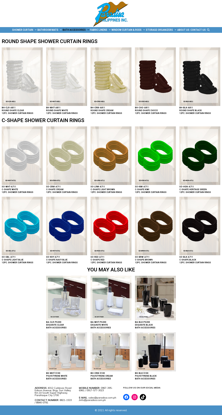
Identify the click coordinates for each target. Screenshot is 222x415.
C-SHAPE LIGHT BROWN (103, 189)
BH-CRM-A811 (98, 107)
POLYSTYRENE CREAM (102, 376)
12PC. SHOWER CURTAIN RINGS (17, 113)
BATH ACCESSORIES (76, 30)
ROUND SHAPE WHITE (57, 110)
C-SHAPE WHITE (10, 189)
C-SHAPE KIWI (142, 189)
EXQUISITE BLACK (144, 325)
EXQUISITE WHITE (99, 325)
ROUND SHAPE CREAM (102, 110)
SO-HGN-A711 (186, 186)
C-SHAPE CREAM (54, 189)
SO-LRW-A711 (98, 186)
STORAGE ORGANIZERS (161, 30)
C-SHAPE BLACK (187, 260)
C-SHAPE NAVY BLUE (56, 260)
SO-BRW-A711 (142, 257)
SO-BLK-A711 (186, 257)
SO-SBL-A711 (9, 257)
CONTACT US (198, 29)
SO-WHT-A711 (9, 186)
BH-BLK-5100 (141, 373)
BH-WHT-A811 (53, 107)
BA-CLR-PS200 (53, 322)
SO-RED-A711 (97, 257)
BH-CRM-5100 (98, 373)
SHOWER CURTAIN (24, 30)
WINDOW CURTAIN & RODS (128, 30)
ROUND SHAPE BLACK (190, 110)
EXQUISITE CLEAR (55, 325)
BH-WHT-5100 (53, 373)
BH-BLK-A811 (186, 107)
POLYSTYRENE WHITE (56, 376)
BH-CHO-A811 (142, 107)
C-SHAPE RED (97, 260)
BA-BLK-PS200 (142, 322)
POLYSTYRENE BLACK (146, 376)
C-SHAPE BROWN (144, 260)
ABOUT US (183, 29)
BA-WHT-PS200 (98, 322)
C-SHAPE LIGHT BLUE (12, 260)
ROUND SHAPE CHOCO (146, 110)
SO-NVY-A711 (53, 257)
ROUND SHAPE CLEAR (13, 110)
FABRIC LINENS (100, 30)
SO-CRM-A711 (53, 186)
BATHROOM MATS (49, 30)
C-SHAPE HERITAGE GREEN (193, 189)
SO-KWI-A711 (142, 186)
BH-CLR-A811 (9, 107)
